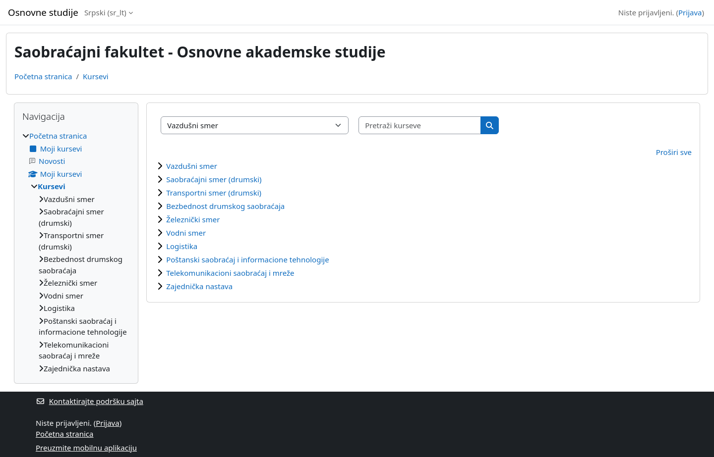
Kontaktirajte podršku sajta (89, 401)
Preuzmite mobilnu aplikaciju (86, 448)
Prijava (690, 12)
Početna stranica (43, 76)
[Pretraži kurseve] (419, 125)
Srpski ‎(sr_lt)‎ (105, 12)
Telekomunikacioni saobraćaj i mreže (230, 273)
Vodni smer (186, 233)
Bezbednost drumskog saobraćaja (225, 206)
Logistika (181, 246)
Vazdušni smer (191, 166)
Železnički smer (193, 219)
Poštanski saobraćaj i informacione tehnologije (247, 259)
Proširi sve (674, 152)
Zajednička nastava (199, 286)
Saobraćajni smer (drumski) (213, 179)
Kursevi (96, 76)
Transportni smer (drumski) (213, 193)
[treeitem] (76, 252)
